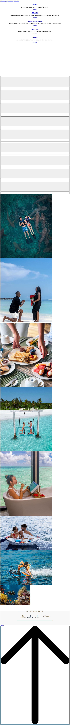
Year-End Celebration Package (35, 21)
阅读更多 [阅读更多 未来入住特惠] (35, 33)
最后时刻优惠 (35, 13)
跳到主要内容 (10, 1)
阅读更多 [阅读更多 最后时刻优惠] (35, 17)
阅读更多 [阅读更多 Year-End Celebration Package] (35, 25)
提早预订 (35, 4)
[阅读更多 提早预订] (35, 2)
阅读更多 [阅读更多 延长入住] (35, 42)
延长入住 (35, 37)
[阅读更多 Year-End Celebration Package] (35, 18)
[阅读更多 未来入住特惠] (35, 26)
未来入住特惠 (35, 29)
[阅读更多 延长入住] (35, 35)
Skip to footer (16, 1)
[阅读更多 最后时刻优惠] (35, 10)
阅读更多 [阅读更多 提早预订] (35, 9)
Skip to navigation (3, 1)
